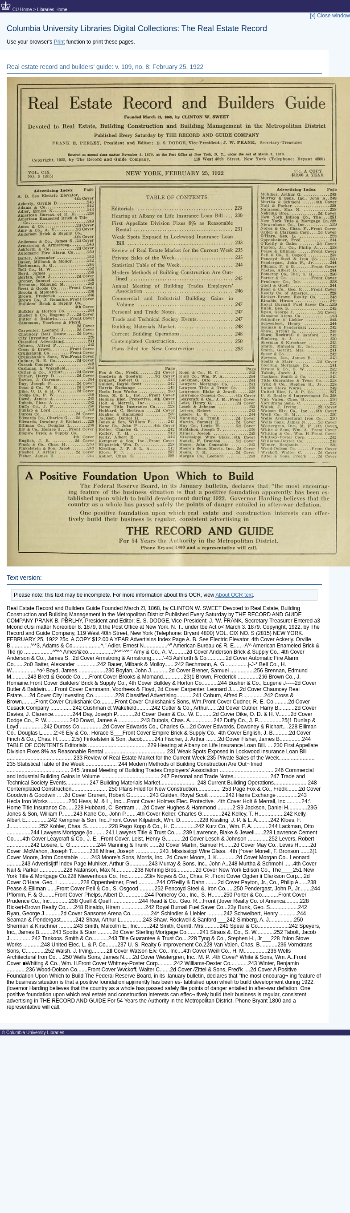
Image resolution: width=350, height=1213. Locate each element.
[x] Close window (330, 15)
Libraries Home (52, 9)
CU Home (22, 9)
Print (59, 42)
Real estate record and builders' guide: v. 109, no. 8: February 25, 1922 (105, 66)
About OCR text (234, 595)
